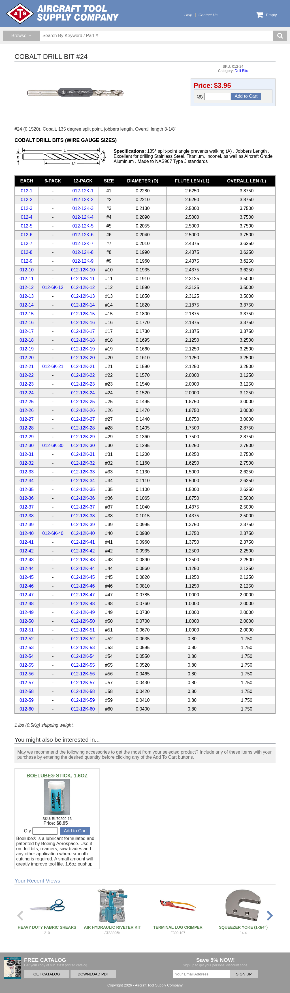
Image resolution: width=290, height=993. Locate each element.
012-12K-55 (83, 665)
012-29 (27, 436)
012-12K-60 (83, 709)
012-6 (27, 234)
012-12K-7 (83, 243)
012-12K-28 (83, 428)
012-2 (27, 199)
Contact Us (208, 15)
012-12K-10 (83, 269)
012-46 (27, 586)
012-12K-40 (83, 533)
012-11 (27, 278)
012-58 (27, 691)
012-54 (27, 656)
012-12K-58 (83, 691)
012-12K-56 (83, 673)
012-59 (27, 700)
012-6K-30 (52, 445)
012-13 (27, 296)
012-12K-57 (83, 682)
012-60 (27, 709)
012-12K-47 (83, 594)
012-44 (27, 568)
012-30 (27, 445)
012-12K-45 (83, 577)
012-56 (27, 673)
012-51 (27, 630)
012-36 (27, 498)
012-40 (27, 533)
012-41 (27, 542)
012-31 (27, 454)
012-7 (27, 243)
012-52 (27, 638)
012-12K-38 (83, 515)
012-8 (27, 252)
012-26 (27, 410)
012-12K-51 (83, 630)
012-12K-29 (83, 436)
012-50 (27, 621)
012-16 (27, 322)
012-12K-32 (83, 463)
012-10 (27, 269)
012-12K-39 (83, 524)
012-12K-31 (83, 454)
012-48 (27, 603)
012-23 (27, 384)
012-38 (27, 515)
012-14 (27, 305)
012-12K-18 (83, 340)
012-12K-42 (83, 550)
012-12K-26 (83, 410)
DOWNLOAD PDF (93, 974)
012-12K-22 (83, 375)
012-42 (27, 550)
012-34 (27, 480)
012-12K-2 (83, 199)
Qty (213, 96)
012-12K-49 (83, 612)
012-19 (27, 348)
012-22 (27, 375)
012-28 (27, 428)
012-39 (27, 524)
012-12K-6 (83, 234)
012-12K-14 (83, 305)
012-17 (27, 331)
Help (188, 15)
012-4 (27, 217)
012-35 (27, 489)
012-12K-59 (83, 700)
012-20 (27, 357)
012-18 (27, 340)
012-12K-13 (83, 296)
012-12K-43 (83, 559)
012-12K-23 (83, 384)
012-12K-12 (83, 287)
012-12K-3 (83, 208)
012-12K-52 (83, 638)
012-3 (27, 208)
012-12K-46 (83, 586)
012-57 (27, 682)
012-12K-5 (83, 226)
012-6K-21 (52, 366)
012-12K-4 (83, 217)
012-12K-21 (83, 366)
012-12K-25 (83, 401)
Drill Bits (241, 71)
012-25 (27, 401)
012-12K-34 (83, 480)
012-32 (27, 463)
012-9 (27, 261)
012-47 (27, 594)
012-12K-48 (83, 603)
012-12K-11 (83, 278)
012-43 (27, 559)
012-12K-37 (83, 507)
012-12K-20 (83, 357)
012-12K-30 (83, 445)
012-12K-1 (83, 190)
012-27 (27, 419)
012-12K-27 (83, 419)
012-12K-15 (83, 313)
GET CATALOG (46, 974)
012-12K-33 (83, 471)
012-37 (27, 507)
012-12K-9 (83, 261)
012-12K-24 (83, 392)
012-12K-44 (83, 568)
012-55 (27, 665)
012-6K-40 (52, 533)
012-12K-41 (83, 542)
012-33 (27, 471)
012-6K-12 (52, 287)
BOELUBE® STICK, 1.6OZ (57, 776)
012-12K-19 (83, 348)
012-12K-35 (83, 489)
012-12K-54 (83, 656)
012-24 (27, 392)
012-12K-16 (83, 322)
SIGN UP (244, 974)
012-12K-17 (83, 331)
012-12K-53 (83, 647)
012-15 (27, 313)
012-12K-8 (83, 252)
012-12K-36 (83, 498)
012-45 (27, 577)
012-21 (27, 366)
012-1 (27, 190)
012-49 (27, 612)
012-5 (27, 226)
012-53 (27, 647)
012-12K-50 (83, 621)
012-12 (27, 287)
